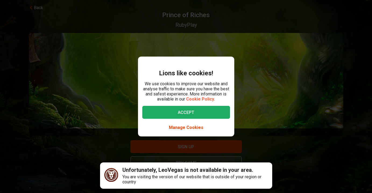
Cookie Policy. (200, 99)
